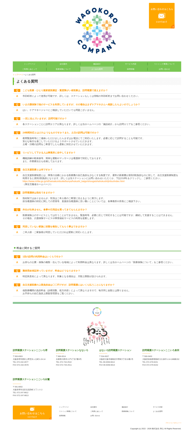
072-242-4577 (22, 362)
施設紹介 (97, 64)
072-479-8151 (152, 362)
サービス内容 (130, 64)
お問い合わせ (164, 69)
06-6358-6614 (109, 362)
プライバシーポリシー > (173, 423)
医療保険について (63, 69)
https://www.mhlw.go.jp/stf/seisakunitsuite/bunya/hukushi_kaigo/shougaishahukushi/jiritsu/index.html (73, 181)
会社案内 (63, 64)
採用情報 (130, 69)
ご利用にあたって (29, 69)
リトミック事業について (164, 64)
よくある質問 (97, 69)
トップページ (29, 64)
